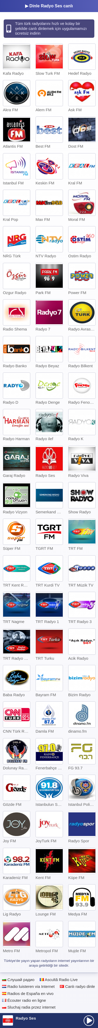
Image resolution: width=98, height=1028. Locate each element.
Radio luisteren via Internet (28, 986)
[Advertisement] (49, 1006)
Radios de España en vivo (28, 993)
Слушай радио (18, 979)
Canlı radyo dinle (77, 986)
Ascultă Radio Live (59, 979)
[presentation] (89, 1020)
